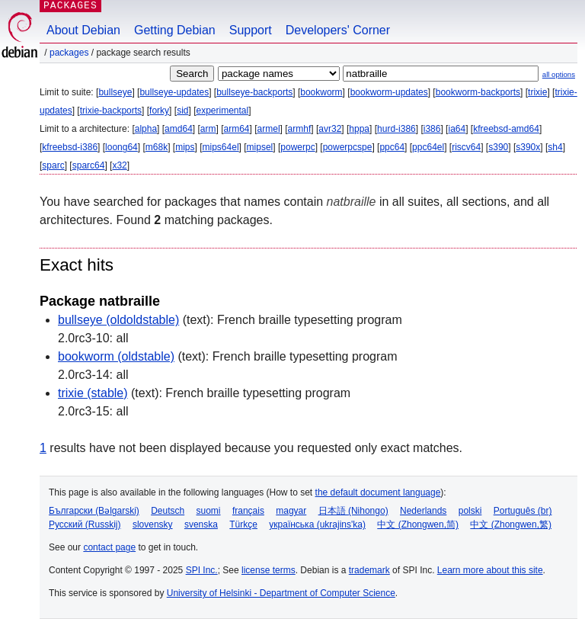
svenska (201, 524)
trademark (369, 570)
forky (159, 110)
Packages (69, 52)
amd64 (179, 128)
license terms (268, 570)
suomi (209, 510)
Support (250, 30)
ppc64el (428, 147)
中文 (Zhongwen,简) (418, 524)
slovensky (153, 524)
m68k (156, 147)
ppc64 (391, 147)
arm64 (237, 128)
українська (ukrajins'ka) (317, 524)
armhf (300, 128)
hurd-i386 (396, 128)
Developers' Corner (338, 30)
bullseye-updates (174, 92)
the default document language (378, 492)
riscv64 (466, 147)
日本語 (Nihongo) (353, 510)
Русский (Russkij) (85, 524)
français (248, 510)
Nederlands (423, 510)
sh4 (555, 147)
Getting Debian (175, 30)
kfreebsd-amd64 (506, 128)
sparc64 (88, 165)
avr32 (329, 128)
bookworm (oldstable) (116, 356)
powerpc (297, 147)
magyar (291, 510)
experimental (222, 110)
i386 (432, 128)
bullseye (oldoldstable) (118, 319)
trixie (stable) (93, 392)
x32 (119, 165)
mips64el (221, 147)
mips (184, 147)
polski (470, 510)
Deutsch (167, 510)
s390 (498, 147)
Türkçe (243, 524)
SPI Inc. (202, 570)
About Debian (83, 30)
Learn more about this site (490, 570)
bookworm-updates (389, 92)
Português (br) (523, 510)
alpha (146, 128)
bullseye (115, 92)
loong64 (121, 147)
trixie (537, 92)
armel (268, 128)
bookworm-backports (478, 92)
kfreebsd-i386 (70, 147)
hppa (359, 128)
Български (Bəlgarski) (94, 510)
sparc (53, 165)
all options (558, 74)
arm (208, 128)
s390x (528, 147)
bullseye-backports (254, 92)
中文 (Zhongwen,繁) (510, 524)
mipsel (260, 147)
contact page (109, 547)
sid (182, 110)
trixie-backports (111, 110)
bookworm (321, 92)
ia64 (456, 128)
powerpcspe (347, 147)
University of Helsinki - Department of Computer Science (281, 593)
